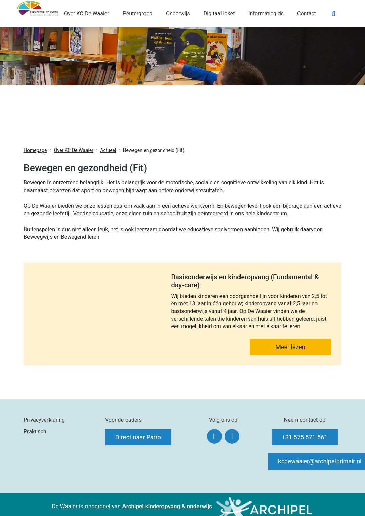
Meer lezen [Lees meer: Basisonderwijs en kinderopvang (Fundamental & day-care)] (290, 347)
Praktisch (35, 431)
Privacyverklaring (44, 420)
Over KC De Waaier (86, 13)
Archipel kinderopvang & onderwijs (167, 506)
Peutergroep (137, 13)
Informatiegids (266, 13)
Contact (306, 13)
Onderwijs (178, 13)
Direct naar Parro (138, 437)
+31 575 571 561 (305, 437)
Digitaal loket (219, 13)
